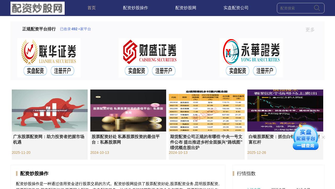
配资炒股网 (185, 8)
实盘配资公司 (236, 8)
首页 (91, 8)
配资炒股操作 (135, 8)
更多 (312, 29)
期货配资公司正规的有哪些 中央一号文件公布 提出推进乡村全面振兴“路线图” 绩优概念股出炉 (206, 142)
